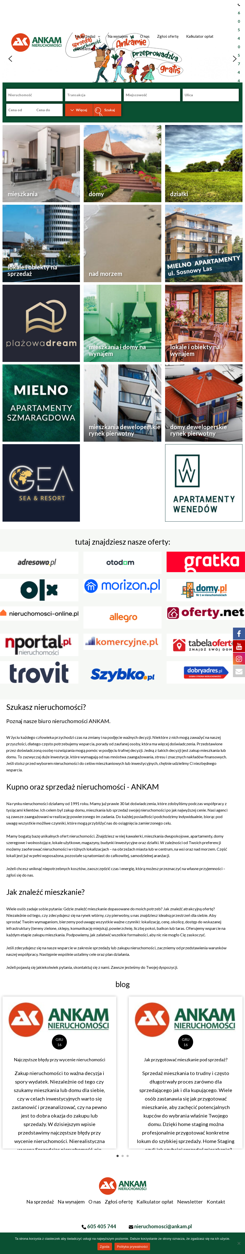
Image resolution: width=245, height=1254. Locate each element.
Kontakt (216, 1202)
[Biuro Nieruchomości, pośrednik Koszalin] (36, 42)
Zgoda (104, 1247)
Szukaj (109, 110)
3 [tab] (127, 1156)
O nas (94, 1202)
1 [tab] (117, 1156)
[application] (97, 36)
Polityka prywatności (132, 1247)
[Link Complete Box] (59, 1073)
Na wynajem (71, 1202)
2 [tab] (122, 1156)
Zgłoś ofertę (119, 1202)
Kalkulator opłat (155, 1202)
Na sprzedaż (40, 1202)
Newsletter (190, 1202)
